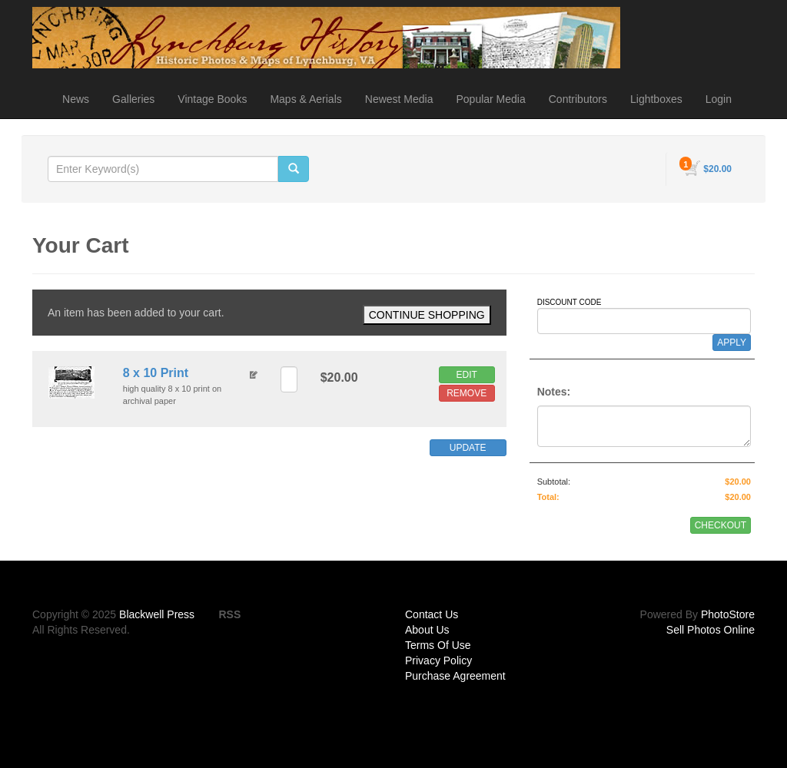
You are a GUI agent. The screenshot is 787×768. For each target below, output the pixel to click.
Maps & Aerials (305, 99)
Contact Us (431, 614)
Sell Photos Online (710, 630)
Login (719, 99)
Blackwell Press (156, 614)
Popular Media (490, 99)
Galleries (133, 99)
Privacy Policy (438, 660)
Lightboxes (656, 99)
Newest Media (399, 99)
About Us (427, 630)
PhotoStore (728, 614)
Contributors (578, 99)
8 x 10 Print (155, 372)
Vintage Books (212, 99)
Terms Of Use (438, 645)
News (75, 99)
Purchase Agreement (455, 676)
